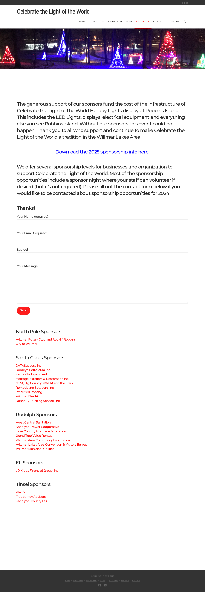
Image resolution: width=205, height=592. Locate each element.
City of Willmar (26, 344)
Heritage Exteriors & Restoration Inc (42, 379)
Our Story (78, 581)
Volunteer (91, 581)
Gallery (136, 581)
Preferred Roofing (29, 392)
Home (67, 581)
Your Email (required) (102, 236)
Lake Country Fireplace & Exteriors (41, 431)
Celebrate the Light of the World (53, 11)
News (102, 581)
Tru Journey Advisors (31, 497)
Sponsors (113, 581)
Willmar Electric (28, 396)
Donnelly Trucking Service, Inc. (38, 401)
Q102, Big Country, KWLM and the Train (44, 383)
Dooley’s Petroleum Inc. (33, 370)
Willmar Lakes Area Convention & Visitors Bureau (51, 444)
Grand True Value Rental (34, 435)
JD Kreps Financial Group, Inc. (37, 470)
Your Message (102, 269)
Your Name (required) (102, 220)
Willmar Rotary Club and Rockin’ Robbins (46, 339)
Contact (125, 581)
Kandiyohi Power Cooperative (37, 427)
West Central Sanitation (33, 422)
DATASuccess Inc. (29, 365)
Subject (102, 253)
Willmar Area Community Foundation (43, 440)
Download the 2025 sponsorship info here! (102, 152)
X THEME (110, 576)
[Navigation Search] (184, 21)
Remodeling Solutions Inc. (35, 387)
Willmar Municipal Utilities (35, 449)
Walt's (20, 492)
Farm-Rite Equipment (31, 374)
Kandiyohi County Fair (31, 501)
